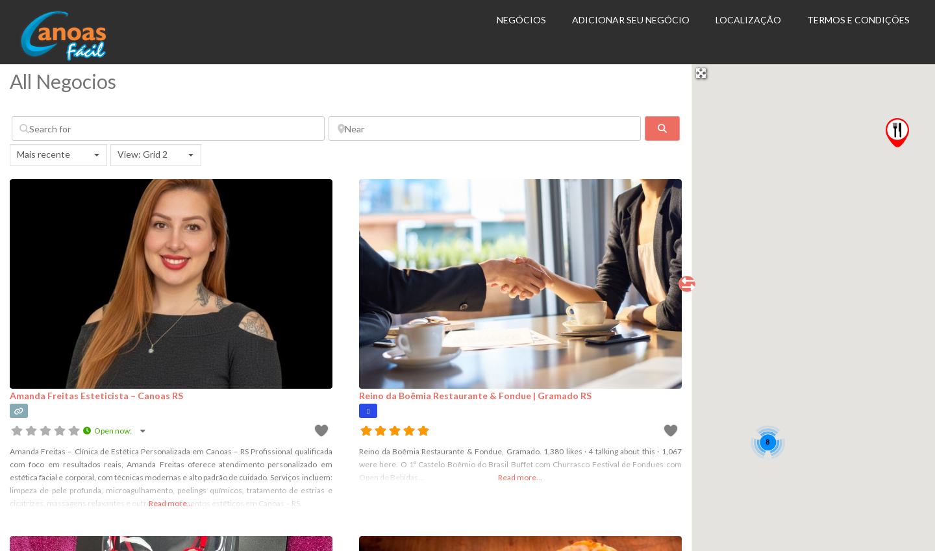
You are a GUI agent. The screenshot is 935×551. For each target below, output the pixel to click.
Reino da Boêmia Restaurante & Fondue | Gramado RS (475, 395)
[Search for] (168, 128)
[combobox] (58, 155)
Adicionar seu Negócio (631, 19)
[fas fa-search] (662, 128)
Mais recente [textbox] (43, 154)
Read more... (171, 503)
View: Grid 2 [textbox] (143, 154)
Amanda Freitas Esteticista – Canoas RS (96, 395)
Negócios (521, 19)
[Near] (485, 128)
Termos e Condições (858, 19)
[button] (897, 132)
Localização (748, 19)
